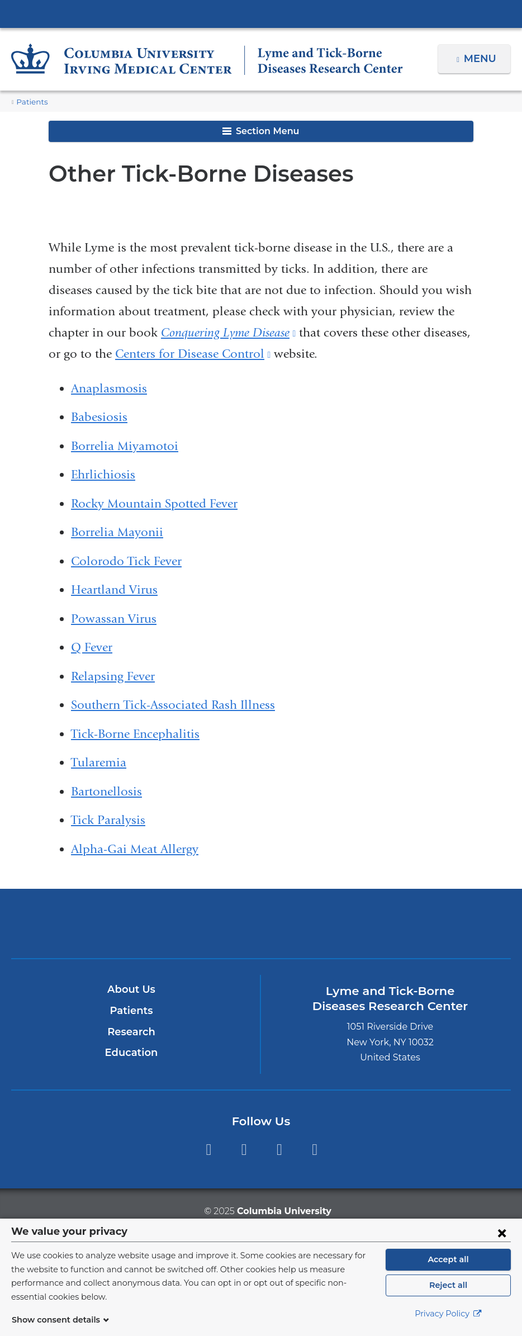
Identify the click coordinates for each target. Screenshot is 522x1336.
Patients (30, 102)
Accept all (448, 1265)
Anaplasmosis (109, 388)
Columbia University (283, 1211)
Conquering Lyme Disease (228, 332)
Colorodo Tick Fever (126, 561)
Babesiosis (99, 417)
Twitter (244, 1149)
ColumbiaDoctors (424, 923)
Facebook (208, 1149)
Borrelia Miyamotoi (124, 446)
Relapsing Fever (113, 676)
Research (131, 1031)
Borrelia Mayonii (117, 532)
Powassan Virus (113, 619)
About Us (131, 989)
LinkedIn (315, 1149)
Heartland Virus (114, 589)
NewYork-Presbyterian (261, 930)
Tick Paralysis (108, 820)
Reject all (448, 1291)
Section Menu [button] (260, 131)
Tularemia (98, 762)
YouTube (279, 1149)
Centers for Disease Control (193, 354)
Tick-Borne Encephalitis (135, 734)
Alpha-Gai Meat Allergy (134, 849)
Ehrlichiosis (103, 474)
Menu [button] (481, 58)
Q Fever (91, 647)
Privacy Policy (448, 1319)
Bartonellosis (106, 791)
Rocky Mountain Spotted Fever (154, 503)
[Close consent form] (502, 1239)
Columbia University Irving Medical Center (261, 13)
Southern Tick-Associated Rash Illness (173, 705)
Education (131, 1052)
